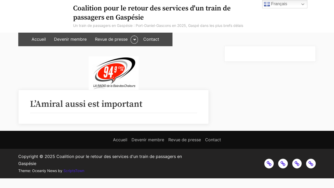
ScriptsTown (73, 171)
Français (275, 4)
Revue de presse (111, 39)
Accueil (39, 39)
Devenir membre (70, 39)
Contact (151, 39)
